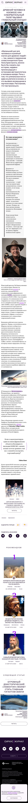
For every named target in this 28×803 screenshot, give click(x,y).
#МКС (17, 499)
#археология (11, 517)
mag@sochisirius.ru (6, 783)
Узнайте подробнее (12, 792)
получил (15, 289)
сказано (21, 303)
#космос (12, 499)
